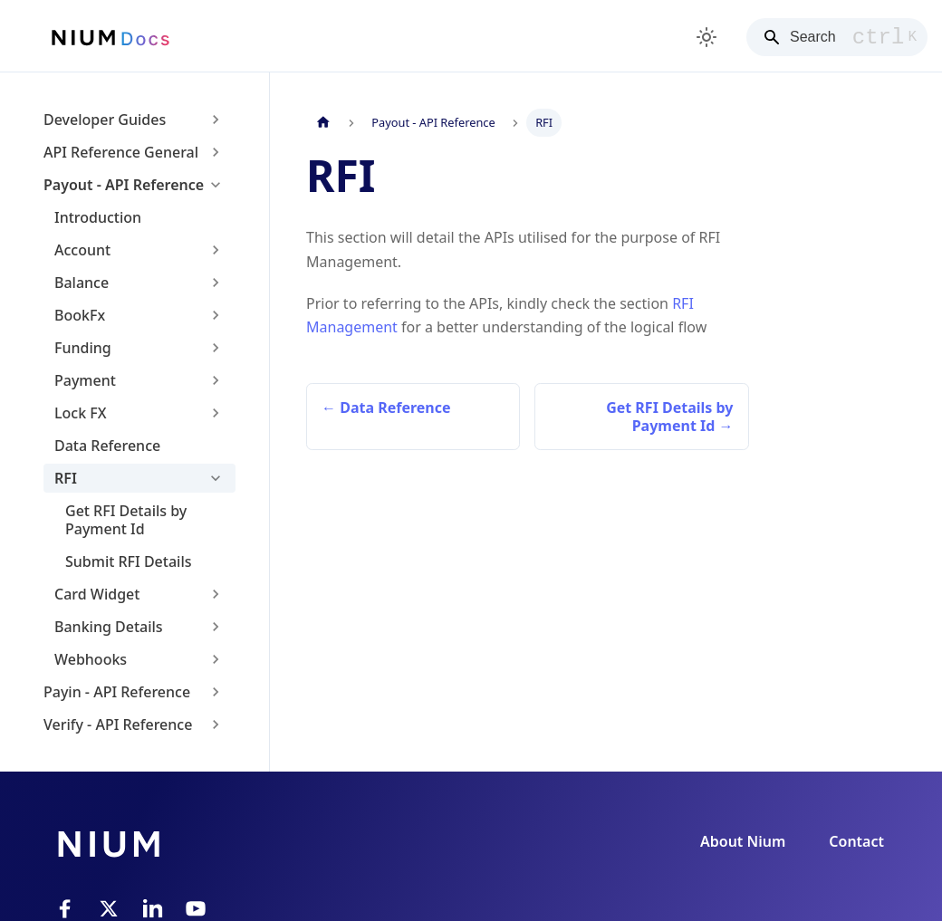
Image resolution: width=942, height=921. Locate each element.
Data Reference (107, 446)
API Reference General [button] (120, 152)
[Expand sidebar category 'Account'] (216, 249)
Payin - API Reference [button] (116, 692)
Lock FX (80, 413)
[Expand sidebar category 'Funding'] (216, 347)
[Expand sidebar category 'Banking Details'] (216, 626)
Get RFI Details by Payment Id (126, 520)
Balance (81, 283)
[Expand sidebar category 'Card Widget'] (216, 594)
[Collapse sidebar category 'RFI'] (216, 478)
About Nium (742, 841)
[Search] (837, 37)
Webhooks (90, 659)
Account (82, 250)
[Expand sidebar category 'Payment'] (216, 380)
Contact (856, 841)
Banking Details (108, 627)
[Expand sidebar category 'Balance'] (216, 282)
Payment (85, 380)
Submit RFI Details (128, 561)
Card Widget (96, 594)
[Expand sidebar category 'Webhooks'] (216, 659)
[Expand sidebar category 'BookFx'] (216, 315)
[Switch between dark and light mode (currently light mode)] (706, 37)
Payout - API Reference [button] (123, 185)
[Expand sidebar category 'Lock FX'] (216, 412)
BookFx (79, 315)
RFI (65, 478)
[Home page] (323, 123)
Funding (82, 348)
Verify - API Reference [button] (117, 724)
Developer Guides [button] (104, 120)
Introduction (97, 217)
